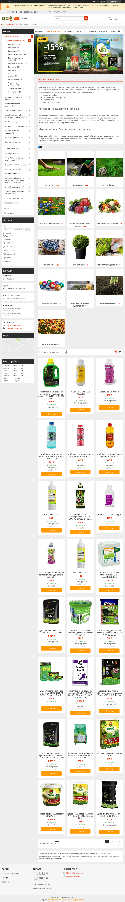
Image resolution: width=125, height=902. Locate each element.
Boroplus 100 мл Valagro (109, 515)
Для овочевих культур (107, 224)
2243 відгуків (100, 2)
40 (119, 841)
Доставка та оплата (72, 31)
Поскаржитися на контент (56, 900)
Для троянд (78, 185)
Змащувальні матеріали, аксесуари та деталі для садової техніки (14, 180)
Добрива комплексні (13, 40)
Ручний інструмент (12, 187)
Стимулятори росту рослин (12, 105)
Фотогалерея (9, 213)
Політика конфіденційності (75, 900)
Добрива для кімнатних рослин (14, 98)
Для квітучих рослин (50, 224)
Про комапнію (90, 31)
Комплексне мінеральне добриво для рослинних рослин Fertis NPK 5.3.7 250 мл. (51, 395)
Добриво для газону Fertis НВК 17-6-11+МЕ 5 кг (109, 815)
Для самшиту (79, 265)
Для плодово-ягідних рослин (15, 59)
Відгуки (6, 209)
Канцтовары (10, 203)
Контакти (103, 31)
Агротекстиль (10, 149)
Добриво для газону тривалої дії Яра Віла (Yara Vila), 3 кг (80, 633)
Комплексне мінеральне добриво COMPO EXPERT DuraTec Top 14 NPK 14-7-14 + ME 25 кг (80, 694)
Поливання (9, 153)
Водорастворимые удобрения (14, 84)
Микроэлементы (50, 303)
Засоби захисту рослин (14, 110)
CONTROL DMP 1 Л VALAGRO (80, 393)
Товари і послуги (53, 31)
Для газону (49, 185)
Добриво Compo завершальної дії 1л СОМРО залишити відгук (80, 517)
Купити (52, 414)
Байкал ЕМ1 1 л (51, 515)
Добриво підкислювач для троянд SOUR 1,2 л (109, 455)
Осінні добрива (49, 344)
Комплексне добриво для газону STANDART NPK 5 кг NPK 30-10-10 (109, 633)
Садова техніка (11, 169)
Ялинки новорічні (12, 198)
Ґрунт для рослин (12, 137)
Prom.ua (73, 897)
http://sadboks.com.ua (15, 326)
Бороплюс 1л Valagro (109, 392)
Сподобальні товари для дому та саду (14, 159)
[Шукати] (86, 18)
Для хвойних (107, 185)
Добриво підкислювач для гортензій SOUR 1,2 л (80, 455)
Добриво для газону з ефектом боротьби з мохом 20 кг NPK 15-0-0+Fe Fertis (51, 755)
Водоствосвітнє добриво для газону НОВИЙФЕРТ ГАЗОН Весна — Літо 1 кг (51, 693)
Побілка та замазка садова (12, 132)
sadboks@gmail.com (14, 328)
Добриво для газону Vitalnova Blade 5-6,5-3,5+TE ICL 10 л (109, 575)
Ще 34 (7, 261)
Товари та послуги (11, 24)
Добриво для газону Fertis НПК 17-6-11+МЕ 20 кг (51, 632)
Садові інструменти (13, 165)
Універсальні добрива (107, 265)
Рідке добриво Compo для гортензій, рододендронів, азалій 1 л (51, 575)
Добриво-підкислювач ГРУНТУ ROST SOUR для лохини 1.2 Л (51, 456)
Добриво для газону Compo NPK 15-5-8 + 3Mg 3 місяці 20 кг (80, 816)
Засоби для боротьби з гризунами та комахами (14, 116)
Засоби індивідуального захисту (14, 193)
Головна (39, 31)
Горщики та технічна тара (13, 143)
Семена (8, 122)
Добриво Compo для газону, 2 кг (109, 754)
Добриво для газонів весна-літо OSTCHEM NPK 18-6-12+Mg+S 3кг (80, 755)
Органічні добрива (108, 303)
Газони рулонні (11, 174)
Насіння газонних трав (14, 126)
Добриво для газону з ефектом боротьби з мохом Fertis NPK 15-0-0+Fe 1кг (109, 693)
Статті (112, 31)
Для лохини (49, 265)
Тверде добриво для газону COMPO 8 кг (51, 815)
